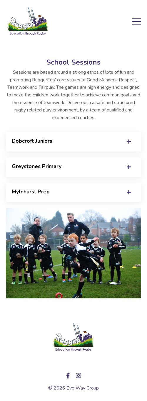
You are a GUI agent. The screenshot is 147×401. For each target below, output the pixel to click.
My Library (73, 363)
